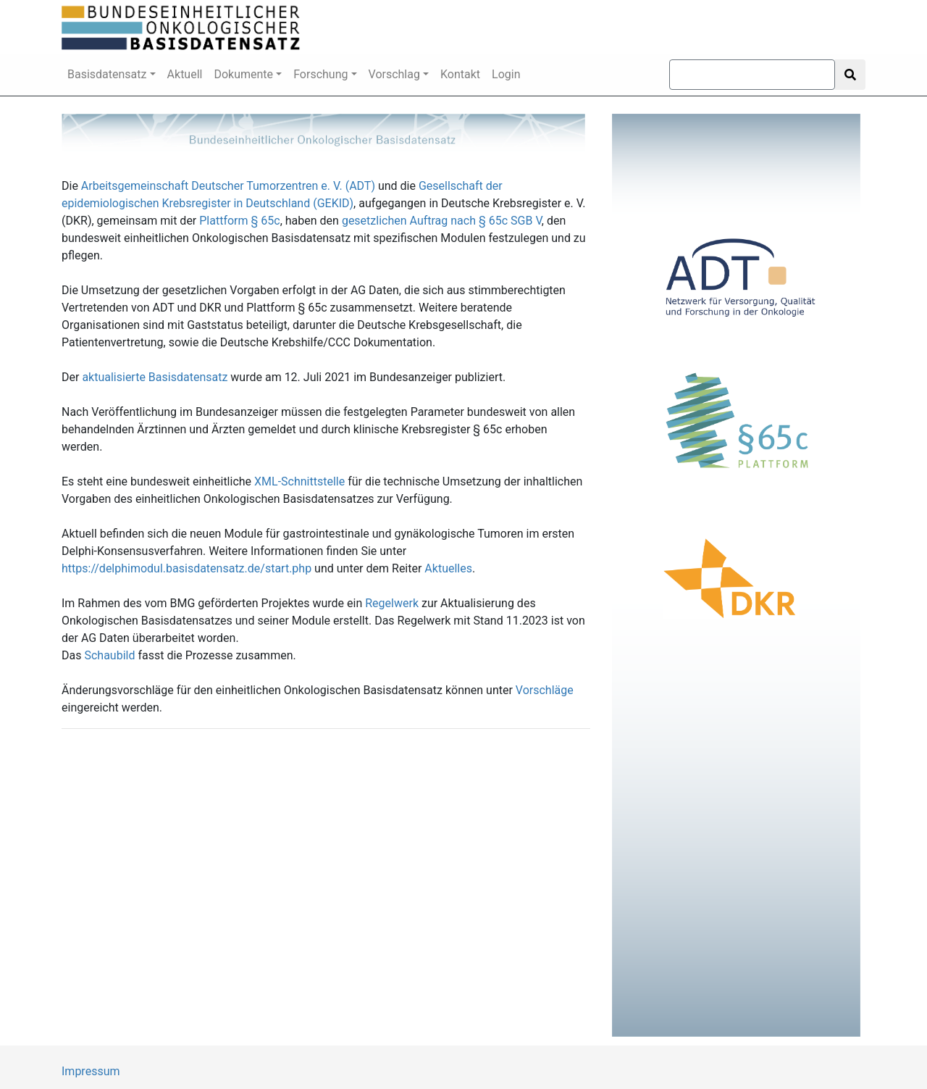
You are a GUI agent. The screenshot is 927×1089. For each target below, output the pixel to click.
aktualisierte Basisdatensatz (154, 377)
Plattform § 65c (239, 221)
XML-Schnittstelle (299, 481)
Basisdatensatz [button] (107, 74)
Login (506, 74)
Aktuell (185, 74)
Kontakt (460, 74)
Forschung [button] (320, 74)
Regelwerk (392, 603)
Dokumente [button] (243, 74)
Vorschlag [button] (394, 74)
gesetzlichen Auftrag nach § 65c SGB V (442, 221)
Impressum (91, 1071)
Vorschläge (545, 690)
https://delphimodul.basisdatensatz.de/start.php (186, 568)
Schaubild (109, 655)
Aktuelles (448, 568)
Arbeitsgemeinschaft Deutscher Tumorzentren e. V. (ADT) (228, 186)
